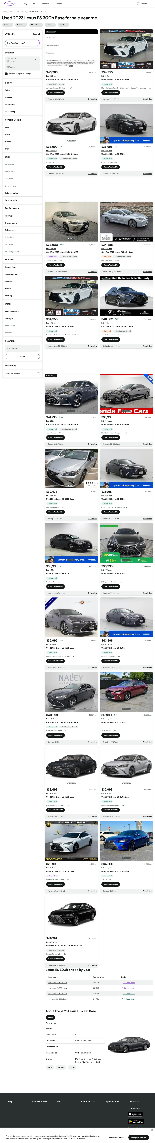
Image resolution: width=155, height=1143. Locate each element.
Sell (34, 4)
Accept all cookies (138, 1137)
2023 (38, 12)
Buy (25, 4)
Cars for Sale (14, 12)
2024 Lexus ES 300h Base (57, 988)
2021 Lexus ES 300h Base (57, 999)
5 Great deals (127, 988)
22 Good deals (128, 999)
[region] (77, 1135)
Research (45, 4)
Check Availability (55, 92)
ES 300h (31, 12)
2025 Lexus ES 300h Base (57, 982)
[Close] (152, 1130)
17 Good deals (128, 994)
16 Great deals (128, 982)
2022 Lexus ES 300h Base (57, 994)
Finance (59, 4)
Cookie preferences (116, 1137)
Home (4, 12)
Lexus (23, 12)
